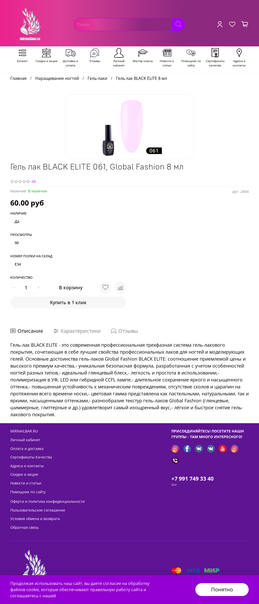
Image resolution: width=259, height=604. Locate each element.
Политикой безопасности (83, 596)
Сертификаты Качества (31, 457)
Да (17, 221)
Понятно (222, 589)
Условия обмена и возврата (35, 518)
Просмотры (21, 235)
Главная (18, 78)
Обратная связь (24, 527)
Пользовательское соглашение (37, 510)
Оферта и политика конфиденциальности (47, 501)
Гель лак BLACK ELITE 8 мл (141, 78)
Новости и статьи (25, 483)
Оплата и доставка (27, 448)
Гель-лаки (97, 78)
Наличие (18, 213)
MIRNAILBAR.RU (24, 431)
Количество (21, 278)
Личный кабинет (25, 439)
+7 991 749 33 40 (192, 478)
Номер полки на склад (31, 256)
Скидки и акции (24, 474)
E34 (18, 264)
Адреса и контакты (27, 465)
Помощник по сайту (28, 491)
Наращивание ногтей (57, 78)
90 (17, 242)
